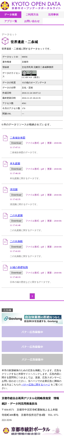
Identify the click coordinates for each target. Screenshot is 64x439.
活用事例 (53, 14)
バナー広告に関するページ (36, 384)
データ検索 (10, 14)
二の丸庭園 (16, 215)
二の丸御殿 (16, 241)
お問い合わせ (32, 21)
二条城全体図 (17, 137)
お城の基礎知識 (19, 267)
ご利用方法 (32, 14)
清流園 (14, 189)
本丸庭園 (15, 163)
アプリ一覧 (10, 21)
